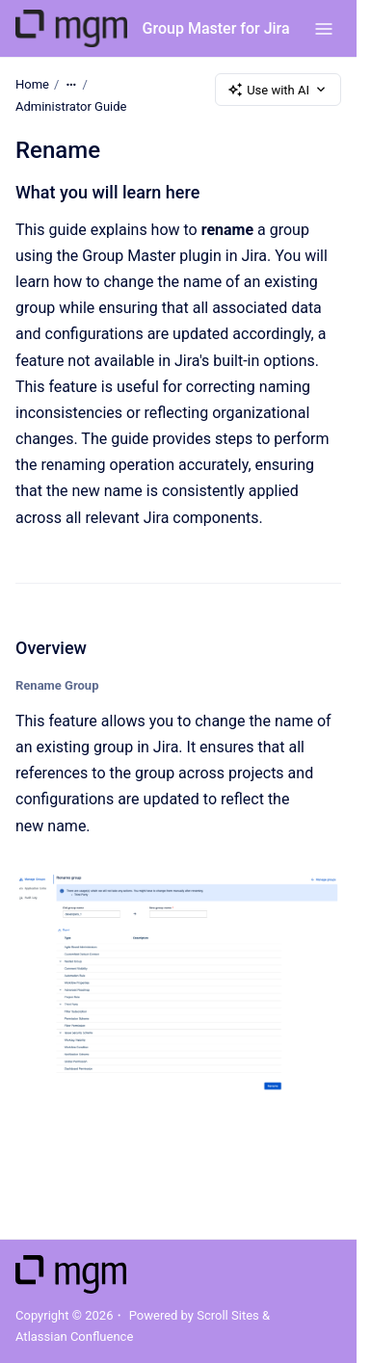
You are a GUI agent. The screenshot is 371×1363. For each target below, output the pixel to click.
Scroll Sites (228, 1315)
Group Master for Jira (216, 28)
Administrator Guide (70, 106)
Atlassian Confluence (74, 1336)
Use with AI (278, 89)
